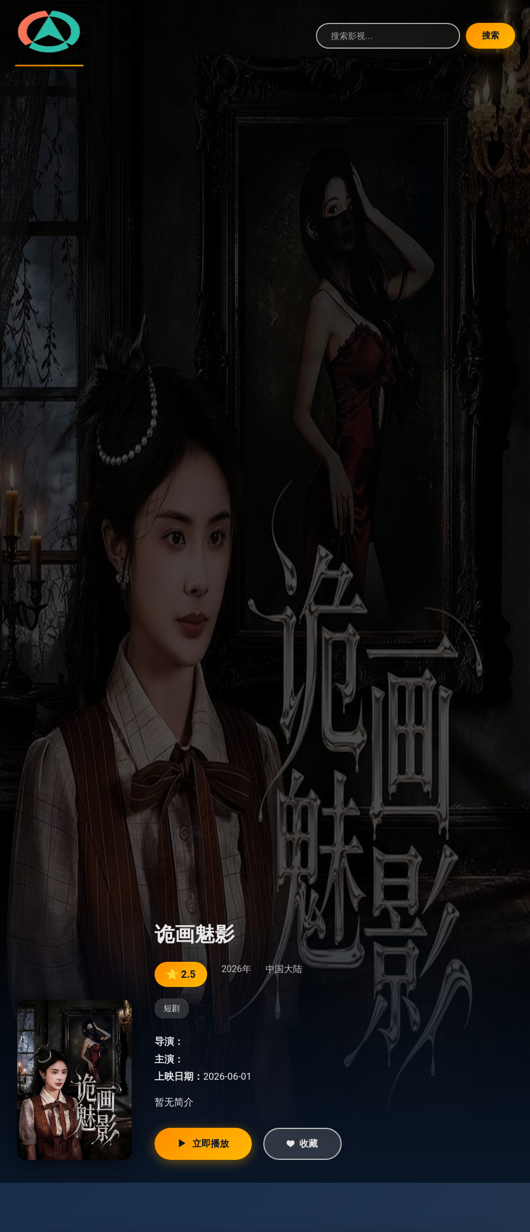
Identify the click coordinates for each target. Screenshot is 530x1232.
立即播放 (203, 1143)
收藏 (302, 1144)
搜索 (488, 36)
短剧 (172, 1008)
